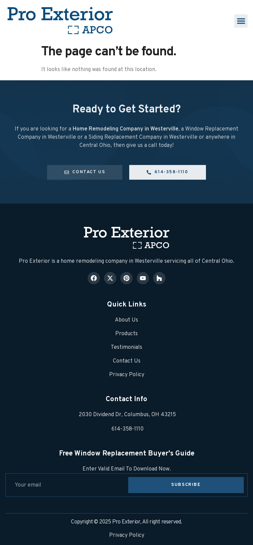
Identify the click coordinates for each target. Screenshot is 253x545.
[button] (241, 21)
